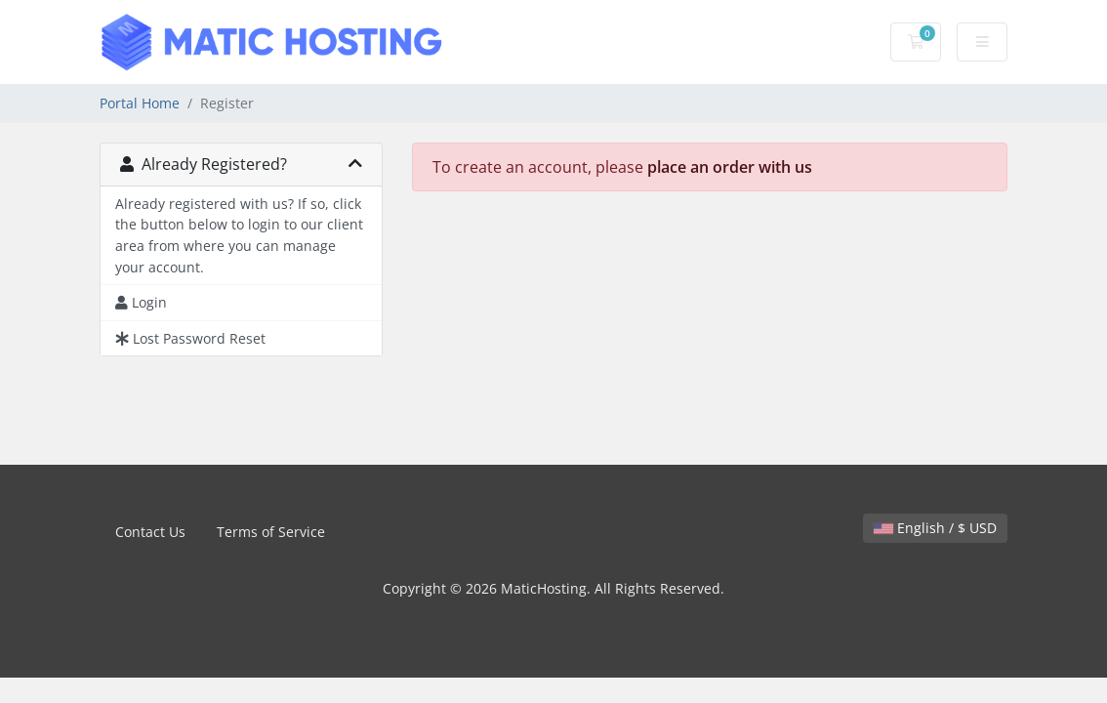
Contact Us (150, 531)
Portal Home (140, 103)
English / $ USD (935, 527)
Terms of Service (271, 531)
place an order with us (729, 167)
